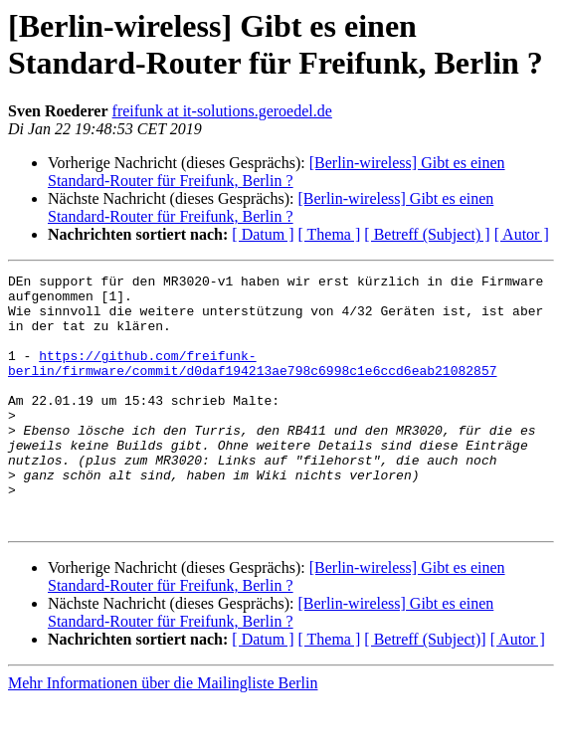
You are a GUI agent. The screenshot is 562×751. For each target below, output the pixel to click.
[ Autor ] (521, 234)
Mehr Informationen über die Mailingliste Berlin (162, 733)
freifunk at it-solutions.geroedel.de (222, 110)
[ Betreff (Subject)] (424, 689)
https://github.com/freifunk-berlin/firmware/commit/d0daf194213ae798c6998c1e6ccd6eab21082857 (252, 382)
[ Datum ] (262, 234)
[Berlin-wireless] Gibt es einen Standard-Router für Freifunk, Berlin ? (276, 171)
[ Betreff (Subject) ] (426, 234)
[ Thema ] (329, 234)
